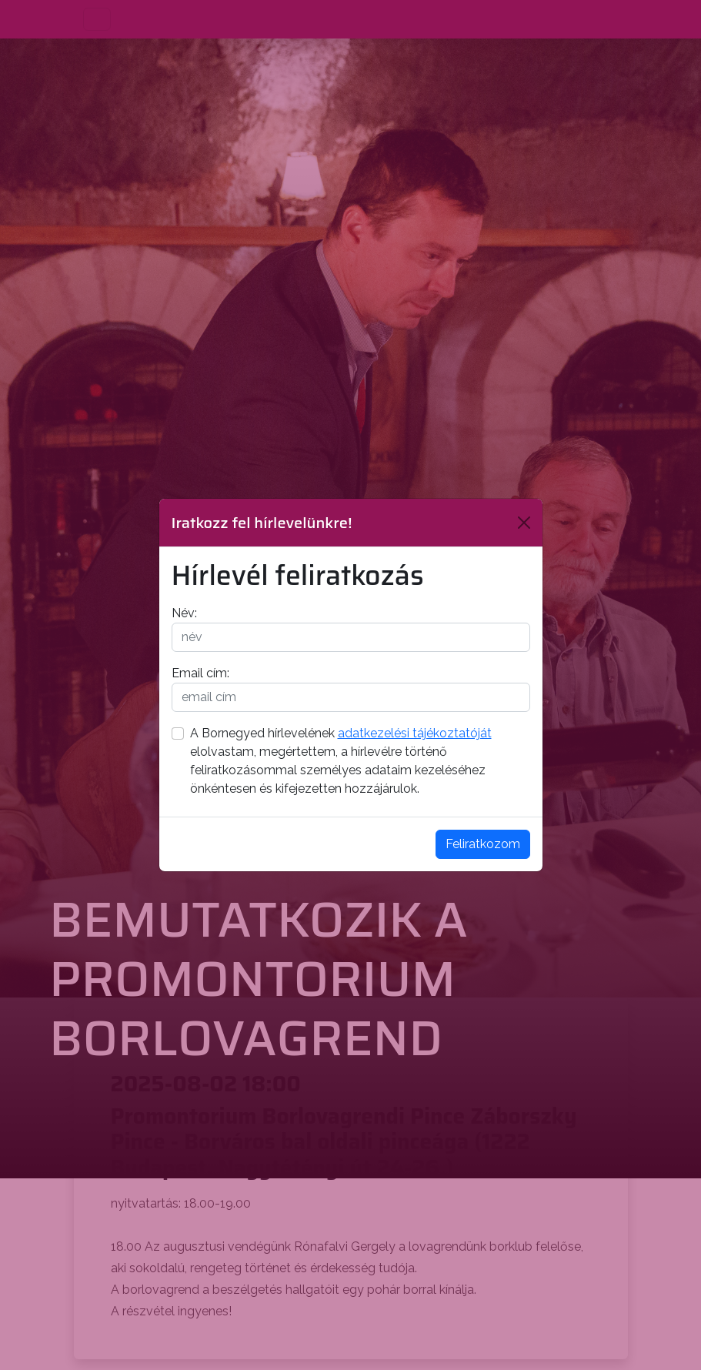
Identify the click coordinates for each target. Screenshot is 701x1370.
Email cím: (200, 673)
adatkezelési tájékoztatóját (415, 733)
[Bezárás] (524, 522)
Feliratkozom (483, 844)
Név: (184, 613)
